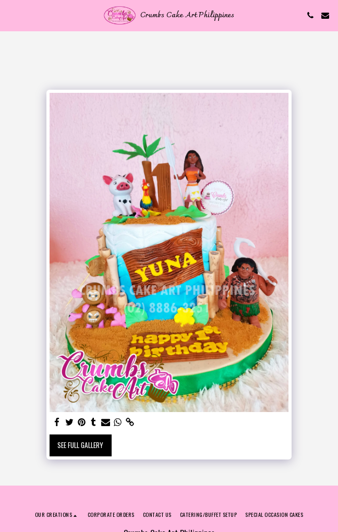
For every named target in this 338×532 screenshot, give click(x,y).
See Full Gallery (80, 445)
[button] (11, 15)
